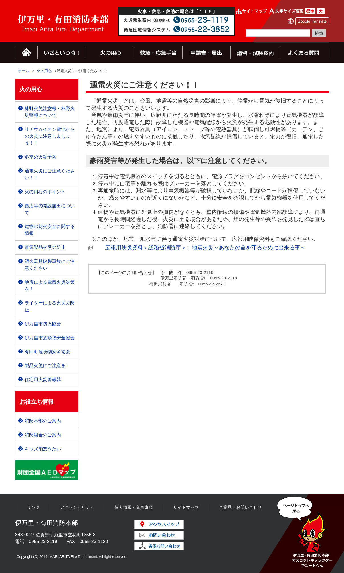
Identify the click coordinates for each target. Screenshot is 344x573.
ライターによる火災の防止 (50, 306)
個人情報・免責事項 (133, 507)
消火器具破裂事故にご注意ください (50, 265)
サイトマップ (186, 507)
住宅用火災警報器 (43, 379)
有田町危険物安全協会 (47, 351)
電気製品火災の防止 (45, 247)
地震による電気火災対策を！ (50, 285)
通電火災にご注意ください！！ (50, 174)
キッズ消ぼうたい (43, 448)
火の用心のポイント (45, 191)
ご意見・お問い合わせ (240, 507)
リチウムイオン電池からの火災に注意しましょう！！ (50, 136)
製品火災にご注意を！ (47, 365)
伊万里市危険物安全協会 (50, 337)
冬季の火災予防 (40, 157)
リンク (33, 507)
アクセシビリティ (77, 507)
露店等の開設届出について (50, 209)
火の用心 (44, 71)
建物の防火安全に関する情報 (50, 230)
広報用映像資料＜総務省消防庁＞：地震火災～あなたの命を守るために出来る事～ (199, 248)
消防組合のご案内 (43, 434)
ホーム (23, 71)
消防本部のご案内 (43, 420)
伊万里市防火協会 (43, 323)
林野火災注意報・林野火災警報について (50, 112)
